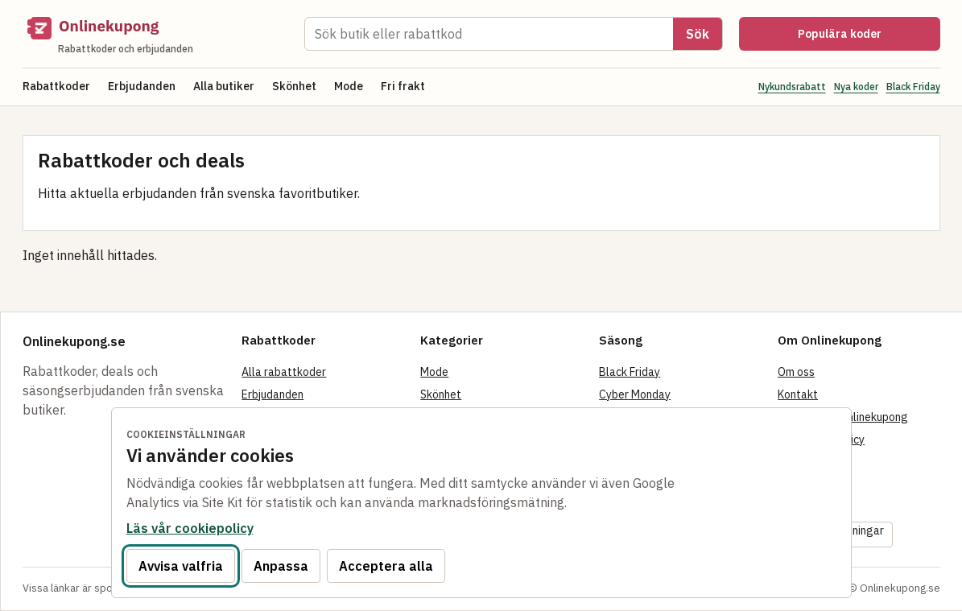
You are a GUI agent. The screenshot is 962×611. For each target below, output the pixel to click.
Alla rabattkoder (284, 372)
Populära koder (839, 34)
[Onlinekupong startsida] (155, 33)
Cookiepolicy (810, 462)
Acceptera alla (386, 566)
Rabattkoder (56, 86)
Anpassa (281, 566)
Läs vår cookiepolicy (190, 528)
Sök (697, 34)
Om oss (796, 372)
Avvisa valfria (180, 566)
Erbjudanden (141, 86)
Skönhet (294, 86)
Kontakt (798, 394)
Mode (348, 86)
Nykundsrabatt (792, 87)
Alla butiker (223, 86)
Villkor (794, 484)
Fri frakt (403, 86)
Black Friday (913, 87)
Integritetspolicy (821, 439)
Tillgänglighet (814, 507)
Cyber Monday (635, 394)
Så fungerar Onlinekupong (843, 417)
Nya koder (856, 87)
